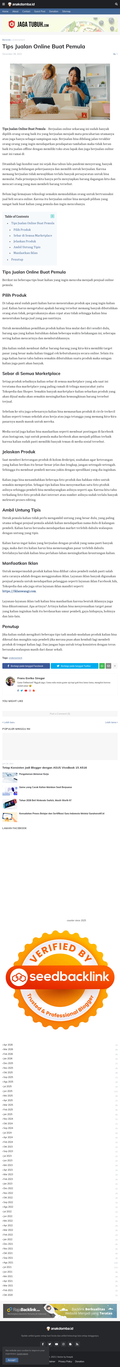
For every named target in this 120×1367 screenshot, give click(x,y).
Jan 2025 (60, 1114)
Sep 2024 (60, 1128)
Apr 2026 (60, 1045)
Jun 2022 (60, 1216)
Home (5, 11)
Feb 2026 (60, 1054)
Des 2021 (60, 1244)
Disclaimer (50, 1361)
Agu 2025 (60, 1082)
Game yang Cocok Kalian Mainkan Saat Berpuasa (45, 787)
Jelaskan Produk (25, 241)
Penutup (17, 259)
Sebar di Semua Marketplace (33, 235)
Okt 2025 (60, 1072)
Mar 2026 (60, 1049)
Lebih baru (9, 722)
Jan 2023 (60, 1184)
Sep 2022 (60, 1202)
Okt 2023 (60, 1147)
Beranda (6, 40)
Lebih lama (110, 722)
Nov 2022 (60, 1193)
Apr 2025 (60, 1100)
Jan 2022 (60, 1239)
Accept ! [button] (12, 1360)
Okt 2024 (60, 1123)
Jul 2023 (60, 1156)
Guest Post (39, 11)
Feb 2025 (60, 1109)
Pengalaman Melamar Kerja (34, 774)
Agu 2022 (60, 1207)
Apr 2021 (60, 1281)
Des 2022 (60, 1188)
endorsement (18, 40)
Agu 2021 (60, 1262)
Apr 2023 (60, 1170)
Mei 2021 (60, 1276)
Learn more (22, 1354)
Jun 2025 (60, 1091)
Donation (53, 11)
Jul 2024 (60, 1133)
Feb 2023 (60, 1179)
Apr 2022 (60, 1225)
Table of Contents (17, 216)
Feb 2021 (60, 1290)
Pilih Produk (22, 229)
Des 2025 (60, 1063)
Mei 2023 (60, 1165)
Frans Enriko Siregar (31, 678)
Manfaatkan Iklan (26, 253)
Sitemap (66, 11)
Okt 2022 (60, 1197)
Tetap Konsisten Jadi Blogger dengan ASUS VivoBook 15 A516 (44, 767)
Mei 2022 (60, 1221)
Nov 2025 (60, 1068)
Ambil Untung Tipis (27, 247)
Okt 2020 (60, 1295)
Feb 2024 (60, 1142)
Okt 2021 (60, 1253)
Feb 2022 (60, 1235)
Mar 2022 (60, 1230)
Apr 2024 (60, 1137)
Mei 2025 (60, 1096)
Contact (26, 11)
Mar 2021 (60, 1285)
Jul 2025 (60, 1086)
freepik (70, 1357)
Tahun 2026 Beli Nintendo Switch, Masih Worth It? (45, 800)
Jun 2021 (60, 1272)
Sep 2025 (60, 1077)
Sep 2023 (60, 1151)
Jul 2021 (60, 1267)
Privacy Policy (65, 1361)
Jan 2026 (60, 1058)
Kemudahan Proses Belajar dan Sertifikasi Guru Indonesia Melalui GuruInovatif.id (61, 813)
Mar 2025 (60, 1105)
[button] (3, 4)
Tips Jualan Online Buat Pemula (32, 223)
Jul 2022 (60, 1211)
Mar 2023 (60, 1174)
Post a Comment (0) (60, 713)
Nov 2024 (60, 1119)
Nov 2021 (60, 1249)
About (15, 11)
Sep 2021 (60, 1258)
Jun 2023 (60, 1160)
